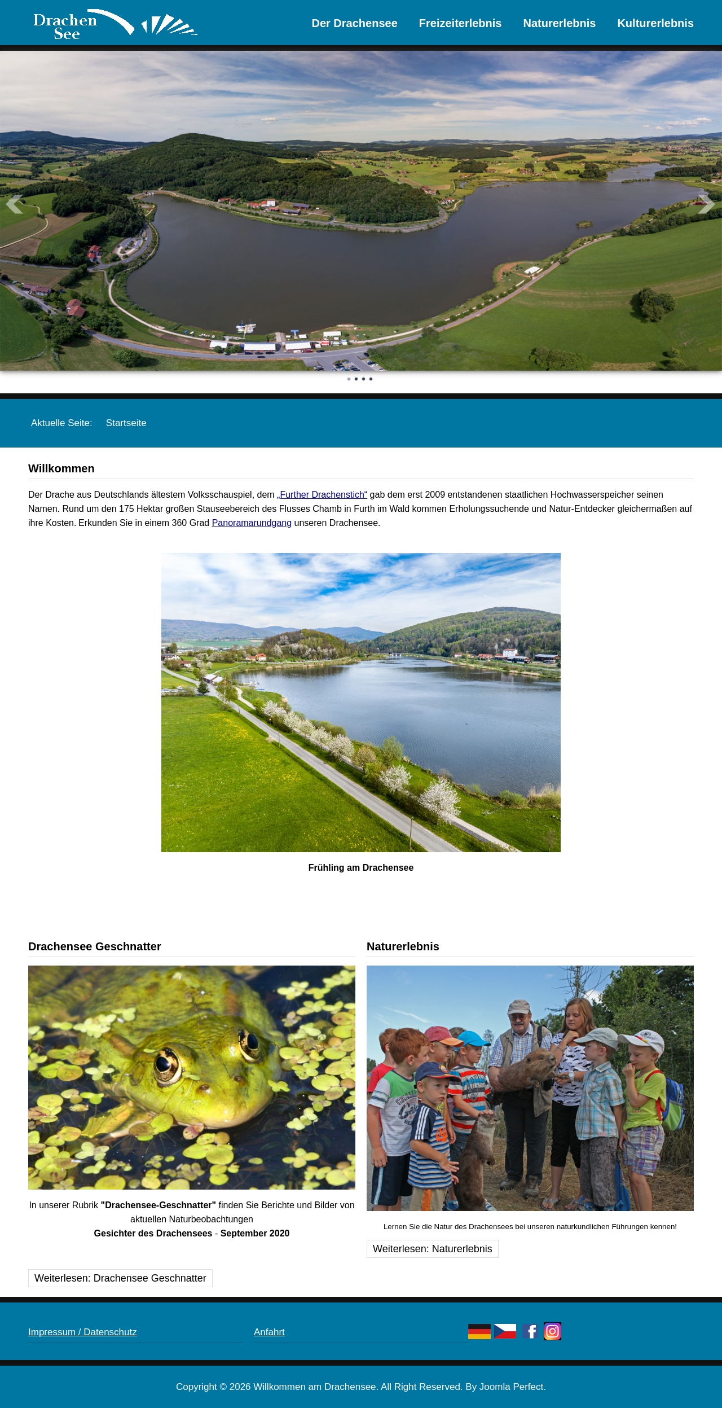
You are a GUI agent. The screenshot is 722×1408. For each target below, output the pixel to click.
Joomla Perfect (511, 1386)
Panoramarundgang (252, 523)
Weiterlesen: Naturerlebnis (432, 1249)
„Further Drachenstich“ (322, 494)
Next (707, 204)
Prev (15, 204)
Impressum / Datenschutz (82, 1332)
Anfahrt (269, 1332)
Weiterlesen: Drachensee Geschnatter (120, 1278)
